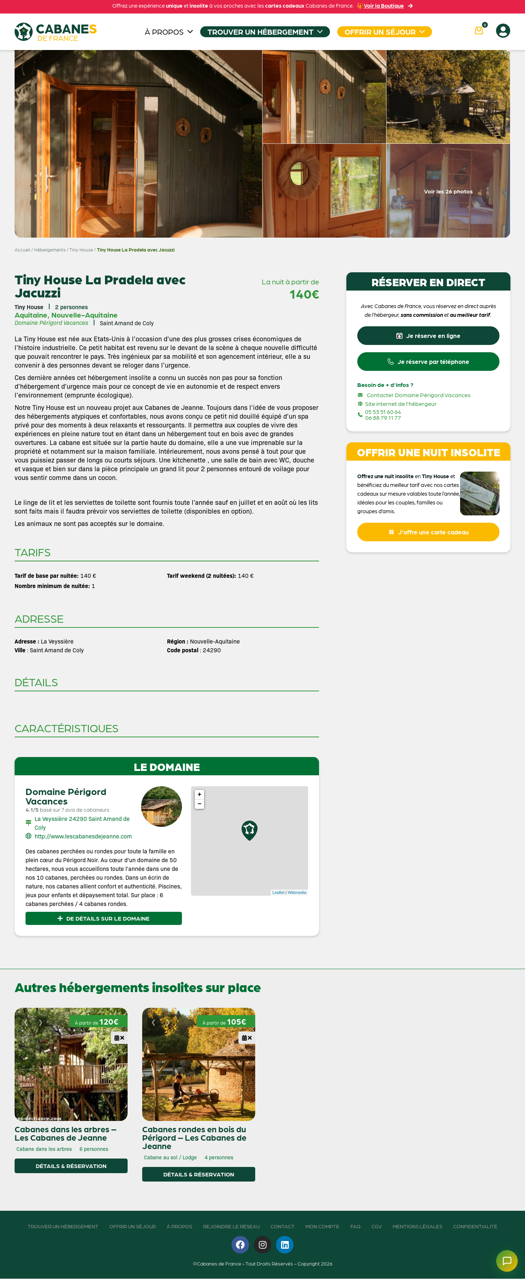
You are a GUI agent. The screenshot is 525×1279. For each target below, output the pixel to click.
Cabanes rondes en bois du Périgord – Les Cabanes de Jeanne (194, 1137)
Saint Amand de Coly (127, 323)
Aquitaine (31, 314)
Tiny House (81, 249)
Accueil (22, 249)
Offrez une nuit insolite (385, 478)
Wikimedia (297, 892)
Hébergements (50, 249)
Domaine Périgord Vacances (66, 795)
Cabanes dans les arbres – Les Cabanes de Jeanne (65, 1133)
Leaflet (278, 892)
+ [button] (200, 794)
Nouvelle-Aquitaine (84, 314)
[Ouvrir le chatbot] (504, 1258)
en (418, 478)
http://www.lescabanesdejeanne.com (83, 836)
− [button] (200, 804)
